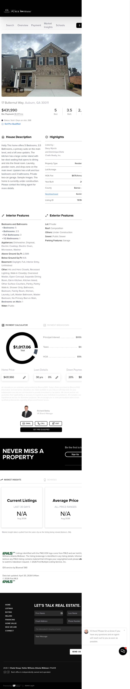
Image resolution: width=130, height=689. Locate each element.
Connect (9, 631)
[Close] (124, 661)
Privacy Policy (91, 686)
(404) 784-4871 (116, 629)
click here (83, 559)
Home (7, 605)
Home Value (11, 623)
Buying (8, 612)
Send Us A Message (82, 652)
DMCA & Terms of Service (108, 686)
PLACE (53, 668)
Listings (9, 608)
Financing (10, 620)
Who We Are (11, 627)
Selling (8, 616)
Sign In (120, 2)
